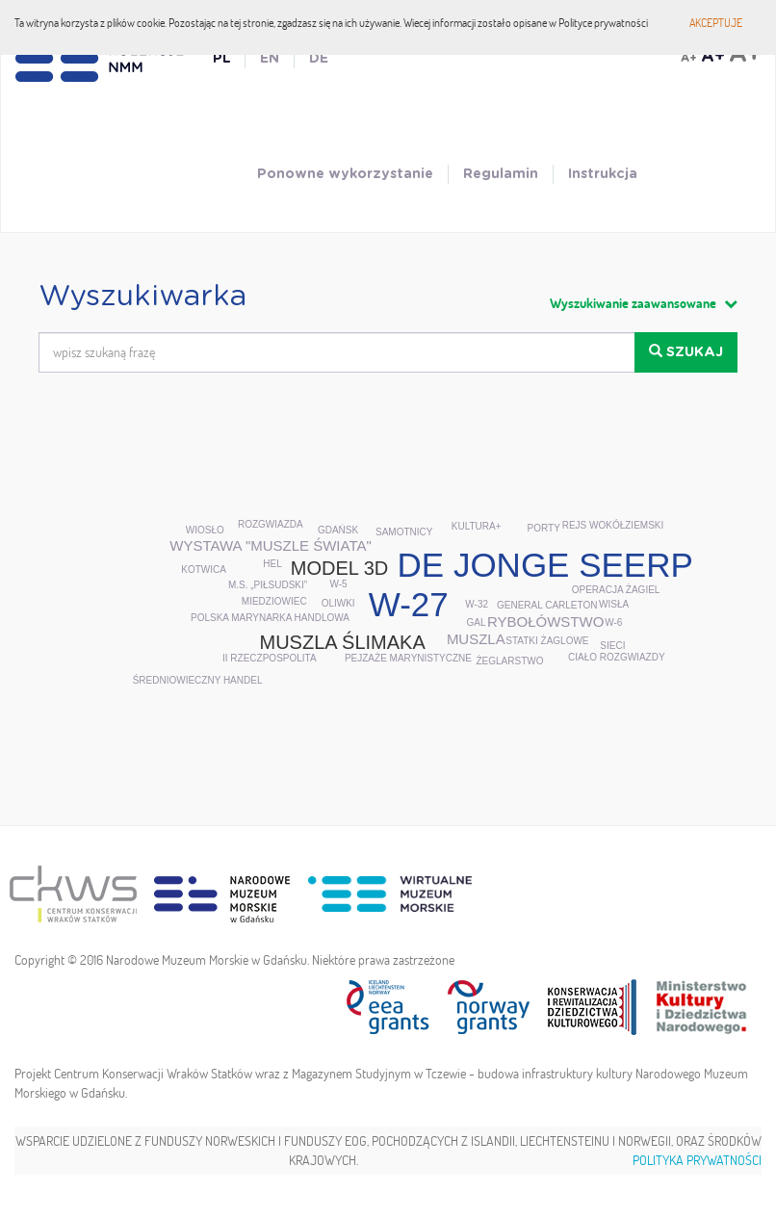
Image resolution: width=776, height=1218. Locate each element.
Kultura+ (477, 526)
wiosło (205, 530)
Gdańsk (338, 530)
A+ (689, 58)
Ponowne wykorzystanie (345, 174)
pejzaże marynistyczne (408, 658)
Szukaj (686, 351)
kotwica (203, 569)
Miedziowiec (274, 601)
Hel (272, 563)
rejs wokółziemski (613, 525)
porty (544, 528)
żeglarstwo (509, 661)
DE (318, 58)
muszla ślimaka (342, 642)
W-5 (338, 584)
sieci (612, 645)
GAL (476, 622)
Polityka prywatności (697, 1160)
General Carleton (547, 605)
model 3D (340, 568)
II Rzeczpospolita (269, 658)
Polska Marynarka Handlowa (270, 617)
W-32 (476, 604)
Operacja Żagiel (616, 589)
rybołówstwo (545, 621)
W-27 (409, 604)
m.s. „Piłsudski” (267, 585)
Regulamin (500, 174)
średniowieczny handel (198, 680)
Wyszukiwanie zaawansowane (643, 303)
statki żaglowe (546, 640)
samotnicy (403, 532)
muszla (476, 639)
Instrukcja (602, 174)
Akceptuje (715, 22)
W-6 (613, 622)
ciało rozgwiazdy (616, 657)
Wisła (614, 604)
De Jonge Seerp (545, 564)
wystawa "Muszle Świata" (270, 545)
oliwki (338, 603)
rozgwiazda (270, 524)
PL (221, 58)
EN (269, 58)
